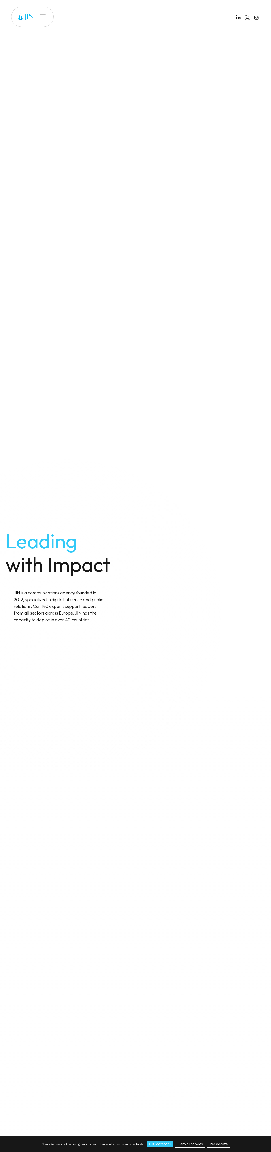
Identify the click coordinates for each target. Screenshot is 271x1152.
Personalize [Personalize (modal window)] (219, 1144)
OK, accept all (160, 1144)
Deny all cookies (190, 1144)
